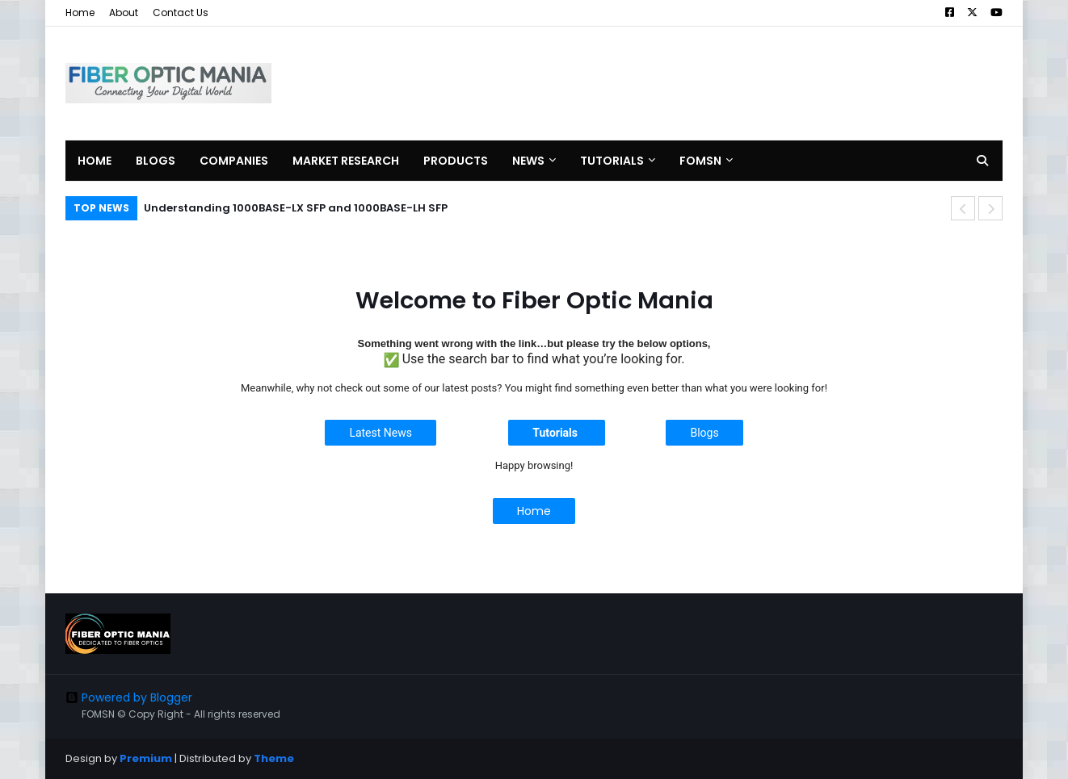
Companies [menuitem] (234, 161)
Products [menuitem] (455, 161)
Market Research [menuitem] (345, 161)
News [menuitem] (528, 161)
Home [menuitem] (94, 161)
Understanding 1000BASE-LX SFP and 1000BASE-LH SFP (296, 208)
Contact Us (180, 12)
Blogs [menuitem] (155, 161)
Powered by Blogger (128, 697)
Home (80, 12)
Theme (274, 758)
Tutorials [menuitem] (612, 161)
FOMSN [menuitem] (700, 161)
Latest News (380, 432)
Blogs (704, 432)
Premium (146, 758)
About (123, 12)
